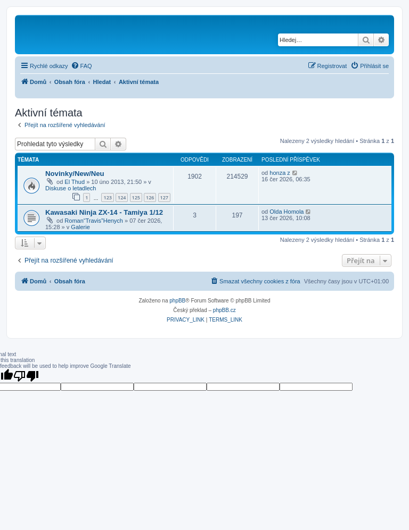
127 (164, 197)
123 (107, 197)
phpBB (177, 301)
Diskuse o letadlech (70, 188)
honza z (279, 173)
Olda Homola (286, 211)
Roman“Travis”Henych (93, 220)
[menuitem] (81, 66)
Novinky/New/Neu (74, 174)
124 (122, 197)
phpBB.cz (224, 310)
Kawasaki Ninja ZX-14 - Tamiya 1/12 (104, 212)
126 (150, 197)
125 (136, 197)
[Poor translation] (26, 376)
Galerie (80, 227)
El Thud (74, 182)
